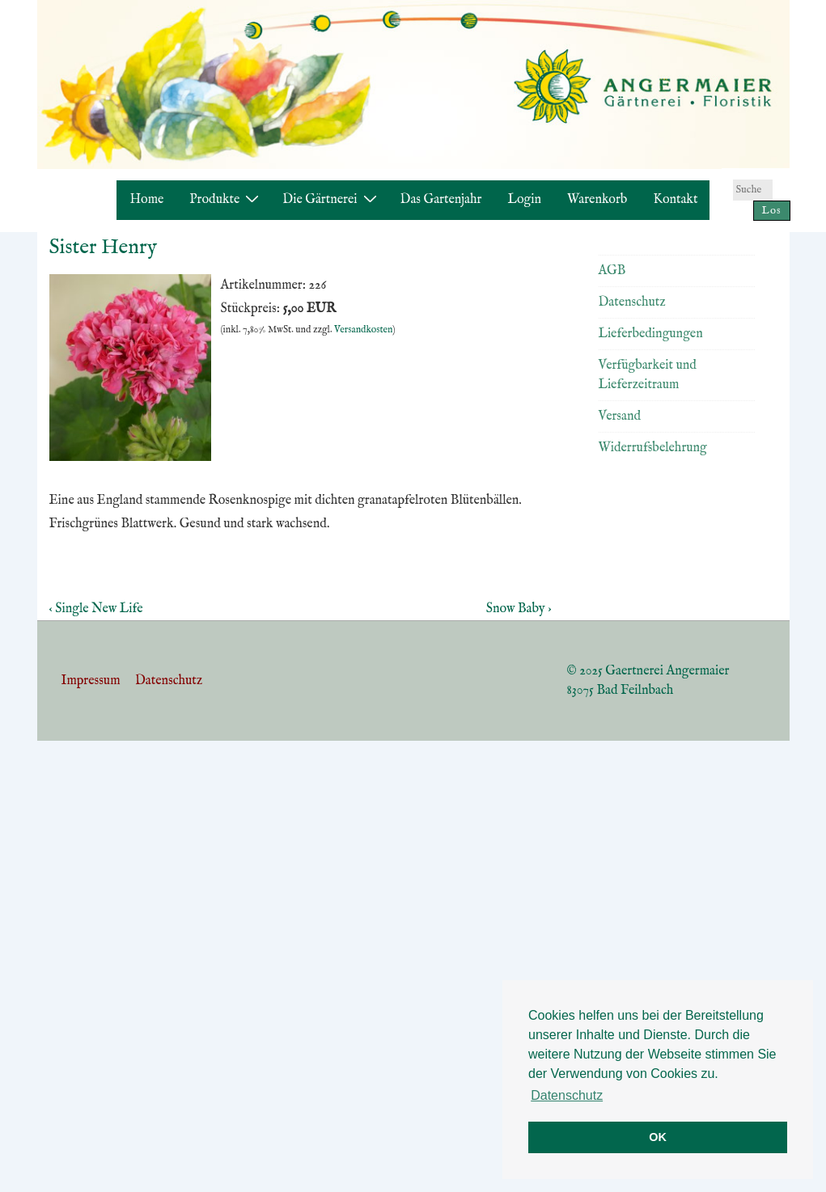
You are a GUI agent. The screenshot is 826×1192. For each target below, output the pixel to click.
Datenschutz (632, 302)
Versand (620, 416)
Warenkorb (597, 200)
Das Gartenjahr (441, 200)
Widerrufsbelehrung (653, 448)
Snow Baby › (519, 609)
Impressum (91, 681)
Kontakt (675, 200)
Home (147, 200)
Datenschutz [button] (567, 1095)
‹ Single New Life (96, 609)
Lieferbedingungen (651, 334)
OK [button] (658, 1137)
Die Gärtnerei (331, 199)
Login (524, 200)
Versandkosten (363, 329)
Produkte (226, 199)
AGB (612, 271)
